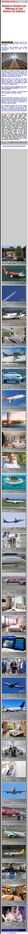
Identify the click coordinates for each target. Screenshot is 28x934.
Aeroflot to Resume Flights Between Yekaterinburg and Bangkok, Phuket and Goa (14, 688)
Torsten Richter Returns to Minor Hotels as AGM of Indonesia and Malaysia (14, 462)
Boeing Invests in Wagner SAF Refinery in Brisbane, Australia (14, 667)
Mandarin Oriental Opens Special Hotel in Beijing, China (14, 254)
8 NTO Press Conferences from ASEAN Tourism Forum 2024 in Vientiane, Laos (14, 131)
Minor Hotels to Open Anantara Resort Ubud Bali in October (14, 336)
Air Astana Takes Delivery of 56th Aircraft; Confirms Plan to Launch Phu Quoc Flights (14, 709)
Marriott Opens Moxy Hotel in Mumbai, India (14, 441)
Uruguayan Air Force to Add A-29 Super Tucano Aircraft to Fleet (14, 357)
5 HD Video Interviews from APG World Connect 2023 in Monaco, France (14, 136)
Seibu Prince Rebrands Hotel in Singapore (14, 730)
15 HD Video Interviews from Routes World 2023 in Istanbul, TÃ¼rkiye (14, 138)
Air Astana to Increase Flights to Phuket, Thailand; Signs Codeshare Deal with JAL (14, 378)
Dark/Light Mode (7, 42)
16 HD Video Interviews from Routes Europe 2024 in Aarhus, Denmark (14, 121)
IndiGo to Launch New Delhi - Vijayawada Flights (14, 521)
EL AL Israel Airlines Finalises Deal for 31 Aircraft (14, 834)
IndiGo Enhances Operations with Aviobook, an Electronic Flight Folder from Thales (14, 646)
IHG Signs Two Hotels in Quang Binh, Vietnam (14, 421)
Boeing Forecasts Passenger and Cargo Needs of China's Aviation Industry (14, 295)
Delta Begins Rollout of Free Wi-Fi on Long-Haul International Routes (14, 562)
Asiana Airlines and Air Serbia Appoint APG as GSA (14, 503)
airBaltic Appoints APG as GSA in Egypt (14, 750)
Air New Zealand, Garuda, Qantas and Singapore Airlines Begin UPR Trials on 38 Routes (14, 793)
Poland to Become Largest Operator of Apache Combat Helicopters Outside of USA (14, 873)
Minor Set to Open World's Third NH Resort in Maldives (14, 483)
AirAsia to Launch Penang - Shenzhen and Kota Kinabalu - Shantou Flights (14, 274)
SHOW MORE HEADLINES (11, 930)
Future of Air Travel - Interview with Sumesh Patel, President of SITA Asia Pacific (14, 114)
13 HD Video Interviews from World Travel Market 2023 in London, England (14, 134)
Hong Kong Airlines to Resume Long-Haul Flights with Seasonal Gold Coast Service (14, 400)
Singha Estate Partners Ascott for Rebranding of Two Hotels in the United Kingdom (14, 894)
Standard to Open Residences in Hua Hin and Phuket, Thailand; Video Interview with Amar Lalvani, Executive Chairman (14, 126)
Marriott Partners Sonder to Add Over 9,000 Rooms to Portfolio (14, 605)
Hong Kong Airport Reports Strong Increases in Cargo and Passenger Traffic (14, 541)
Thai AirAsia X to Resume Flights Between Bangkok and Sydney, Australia (14, 583)
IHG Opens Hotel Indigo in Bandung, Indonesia (14, 625)
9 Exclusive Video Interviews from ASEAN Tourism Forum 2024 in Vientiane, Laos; (14, 129)
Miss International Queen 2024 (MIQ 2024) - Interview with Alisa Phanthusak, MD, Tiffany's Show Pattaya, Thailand (14, 117)
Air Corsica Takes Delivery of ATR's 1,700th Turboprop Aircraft (14, 316)
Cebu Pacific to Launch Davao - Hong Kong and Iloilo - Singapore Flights (14, 853)
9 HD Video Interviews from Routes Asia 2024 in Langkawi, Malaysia (14, 123)
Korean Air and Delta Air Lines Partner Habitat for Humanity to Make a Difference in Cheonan (14, 771)
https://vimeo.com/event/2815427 (10, 87)
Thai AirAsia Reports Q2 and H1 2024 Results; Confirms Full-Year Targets (14, 813)
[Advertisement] (13, 27)
